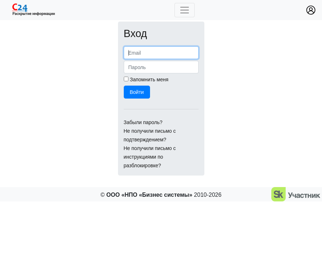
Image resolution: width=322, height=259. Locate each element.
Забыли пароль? (143, 122)
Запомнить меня (149, 79)
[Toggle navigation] (184, 10)
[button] (310, 10)
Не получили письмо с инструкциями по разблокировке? (150, 156)
